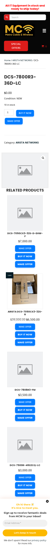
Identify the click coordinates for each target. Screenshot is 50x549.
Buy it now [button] (25, 256)
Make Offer (13, 121)
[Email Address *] (25, 523)
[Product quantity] (8, 112)
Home (7, 60)
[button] (16, 46)
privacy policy (39, 540)
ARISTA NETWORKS (22, 60)
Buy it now (25, 113)
